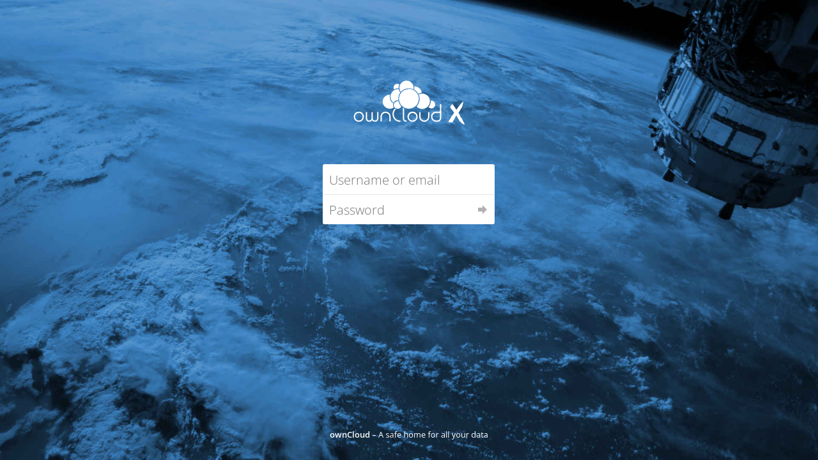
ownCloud (350, 434)
